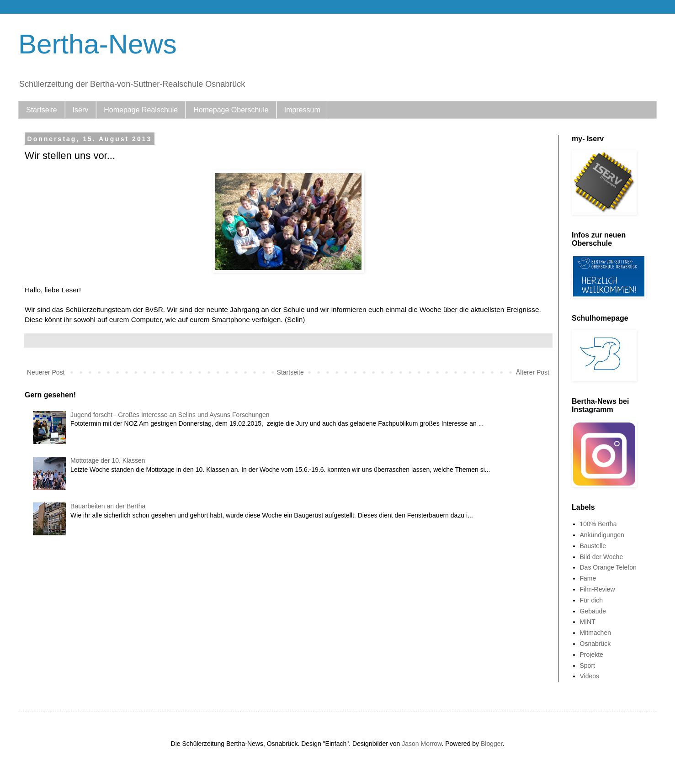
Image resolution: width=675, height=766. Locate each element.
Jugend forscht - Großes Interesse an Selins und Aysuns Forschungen (170, 414)
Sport (587, 665)
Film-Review (597, 589)
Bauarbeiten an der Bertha (107, 506)
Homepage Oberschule (231, 110)
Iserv (81, 110)
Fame (588, 578)
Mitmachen (595, 632)
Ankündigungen (602, 535)
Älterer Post (532, 372)
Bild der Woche (601, 556)
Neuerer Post (45, 372)
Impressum (302, 110)
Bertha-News (97, 44)
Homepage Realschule (141, 110)
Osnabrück (595, 643)
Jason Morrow (421, 743)
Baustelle (593, 545)
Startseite (41, 110)
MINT (587, 621)
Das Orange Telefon (608, 567)
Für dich (591, 600)
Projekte (591, 654)
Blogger (491, 743)
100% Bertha (598, 524)
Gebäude (593, 611)
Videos (590, 676)
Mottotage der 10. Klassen (107, 460)
